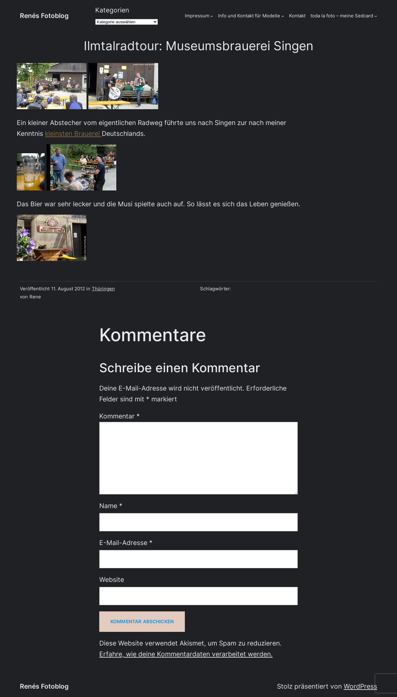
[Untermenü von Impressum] (211, 15)
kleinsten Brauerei (73, 133)
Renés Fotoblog (44, 16)
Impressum (197, 16)
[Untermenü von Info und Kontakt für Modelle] (282, 15)
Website (111, 579)
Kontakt (297, 16)
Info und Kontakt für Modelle (249, 16)
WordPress (360, 686)
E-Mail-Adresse (126, 543)
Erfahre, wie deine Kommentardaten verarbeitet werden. (186, 654)
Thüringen (103, 289)
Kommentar (119, 416)
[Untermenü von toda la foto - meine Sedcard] (375, 15)
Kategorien (112, 10)
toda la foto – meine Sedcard (341, 16)
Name (111, 506)
